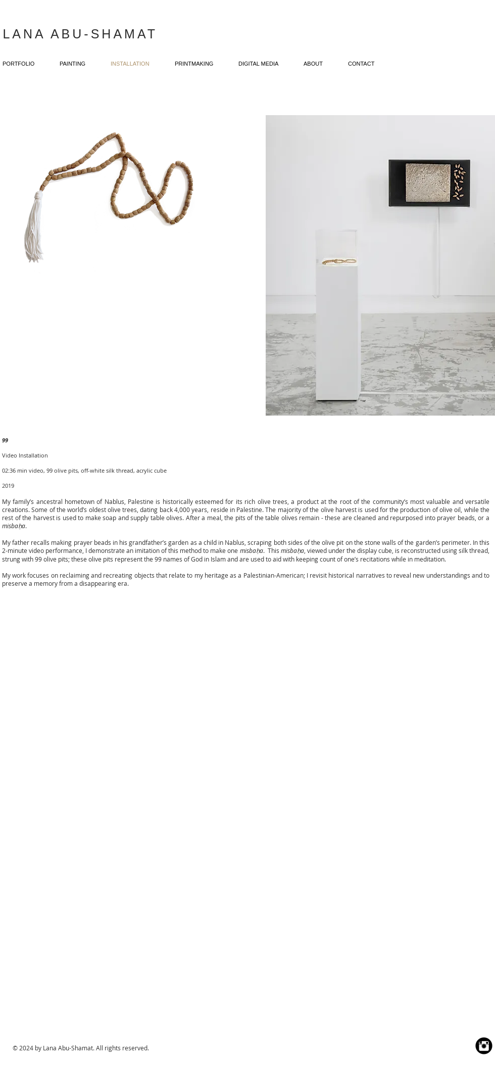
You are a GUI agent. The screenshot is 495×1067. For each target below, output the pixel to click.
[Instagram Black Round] (483, 1045)
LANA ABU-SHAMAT (80, 34)
